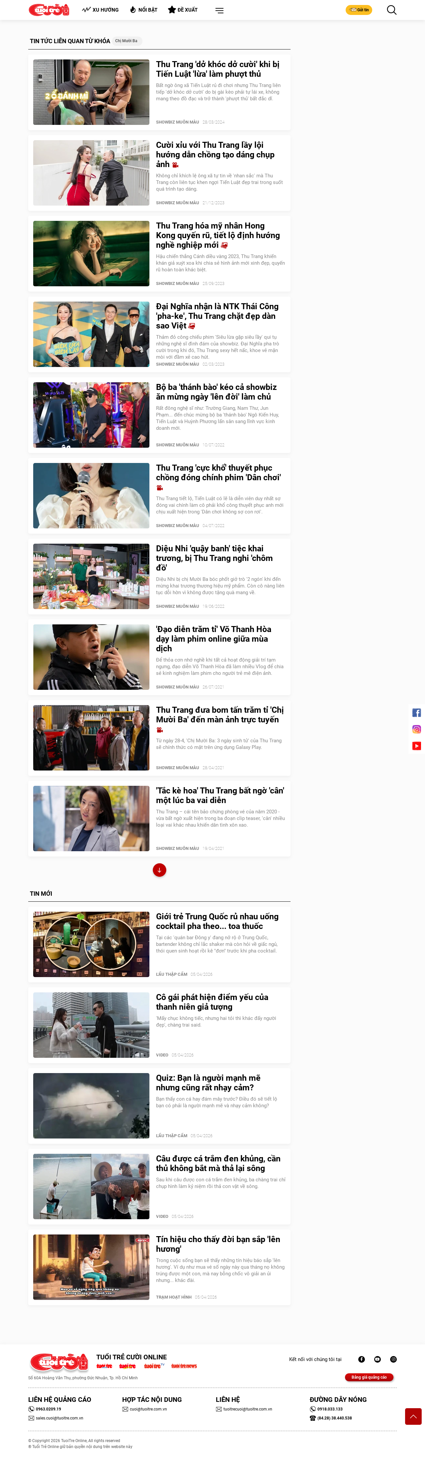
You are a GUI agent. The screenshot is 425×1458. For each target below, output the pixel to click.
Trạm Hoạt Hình (174, 1297)
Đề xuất (183, 10)
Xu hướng (100, 10)
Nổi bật (143, 9)
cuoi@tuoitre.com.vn (144, 1409)
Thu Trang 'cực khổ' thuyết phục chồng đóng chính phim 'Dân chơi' (218, 477)
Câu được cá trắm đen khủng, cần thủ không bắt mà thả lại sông (218, 1163)
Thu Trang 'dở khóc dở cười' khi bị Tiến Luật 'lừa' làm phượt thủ (218, 69)
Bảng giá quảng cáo (369, 1377)
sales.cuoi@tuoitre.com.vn (55, 1418)
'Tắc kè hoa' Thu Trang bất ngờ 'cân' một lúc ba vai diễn (220, 795)
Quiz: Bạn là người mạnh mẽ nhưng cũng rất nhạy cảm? (208, 1082)
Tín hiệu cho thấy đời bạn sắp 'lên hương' (218, 1244)
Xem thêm (159, 871)
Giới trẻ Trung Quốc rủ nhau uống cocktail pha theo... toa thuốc (217, 921)
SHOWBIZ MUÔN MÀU (177, 122)
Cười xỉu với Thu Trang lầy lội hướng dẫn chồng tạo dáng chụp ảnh (215, 154)
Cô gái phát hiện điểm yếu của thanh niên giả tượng (212, 1002)
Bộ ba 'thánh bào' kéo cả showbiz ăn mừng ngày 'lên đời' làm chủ (216, 392)
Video (162, 1054)
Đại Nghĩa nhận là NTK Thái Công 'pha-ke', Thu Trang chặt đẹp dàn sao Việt (217, 316)
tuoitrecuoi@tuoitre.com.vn (244, 1409)
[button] (218, 11)
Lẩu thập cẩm (171, 974)
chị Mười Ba (126, 41)
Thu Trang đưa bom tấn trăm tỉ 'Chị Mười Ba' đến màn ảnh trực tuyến (220, 719)
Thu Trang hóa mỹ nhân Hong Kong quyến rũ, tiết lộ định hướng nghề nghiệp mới (218, 235)
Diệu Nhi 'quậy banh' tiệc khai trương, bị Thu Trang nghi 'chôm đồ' (214, 558)
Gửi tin (359, 9)
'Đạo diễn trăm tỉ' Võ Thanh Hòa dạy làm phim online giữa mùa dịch (213, 638)
